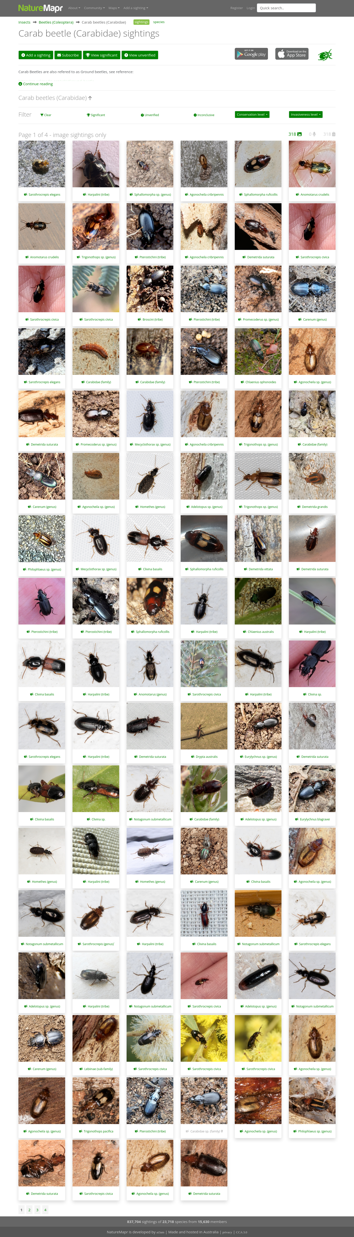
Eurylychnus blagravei (315, 819)
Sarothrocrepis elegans (44, 194)
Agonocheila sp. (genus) (315, 382)
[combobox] (296, 7)
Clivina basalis (152, 569)
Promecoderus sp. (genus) (261, 319)
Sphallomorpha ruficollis (261, 194)
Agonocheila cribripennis (207, 194)
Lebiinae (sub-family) (98, 1069)
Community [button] (93, 8)
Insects (24, 21)
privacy (227, 1232)
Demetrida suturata (260, 257)
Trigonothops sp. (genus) (99, 257)
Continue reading (35, 83)
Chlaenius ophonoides (261, 382)
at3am (160, 1232)
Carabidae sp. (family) (205, 1131)
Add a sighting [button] (134, 8)
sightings (141, 21)
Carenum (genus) (315, 319)
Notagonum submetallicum (152, 819)
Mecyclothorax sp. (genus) (152, 444)
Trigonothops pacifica (98, 1131)
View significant (102, 54)
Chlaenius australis (261, 631)
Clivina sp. (315, 694)
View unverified (139, 54)
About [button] (73, 8)
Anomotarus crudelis (315, 194)
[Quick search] (286, 7)
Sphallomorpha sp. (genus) (152, 194)
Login (251, 8)
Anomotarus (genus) (152, 694)
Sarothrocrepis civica (315, 257)
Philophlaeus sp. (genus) (44, 569)
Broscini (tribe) (152, 319)
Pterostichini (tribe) (153, 257)
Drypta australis (207, 757)
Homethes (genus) (152, 506)
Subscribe (68, 54)
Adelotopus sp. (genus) (206, 506)
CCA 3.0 (241, 1232)
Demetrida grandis (315, 506)
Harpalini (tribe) (98, 194)
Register (236, 8)
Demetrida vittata (261, 569)
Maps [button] (113, 8)
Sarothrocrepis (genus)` (99, 944)
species (158, 21)
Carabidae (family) (98, 382)
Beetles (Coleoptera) (56, 21)
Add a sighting (35, 54)
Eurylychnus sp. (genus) (261, 757)
